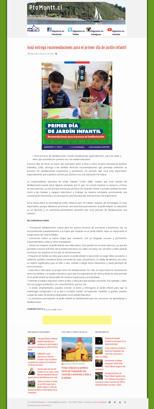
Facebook (49, 309)
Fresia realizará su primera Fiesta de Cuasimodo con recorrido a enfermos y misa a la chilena (76, 372)
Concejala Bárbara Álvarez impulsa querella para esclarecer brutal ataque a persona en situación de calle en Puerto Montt (43, 344)
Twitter (58, 309)
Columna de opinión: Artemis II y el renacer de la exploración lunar (115, 341)
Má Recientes (102, 332)
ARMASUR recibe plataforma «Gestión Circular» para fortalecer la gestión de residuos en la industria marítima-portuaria (42, 359)
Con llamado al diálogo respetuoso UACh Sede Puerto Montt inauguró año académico (110, 365)
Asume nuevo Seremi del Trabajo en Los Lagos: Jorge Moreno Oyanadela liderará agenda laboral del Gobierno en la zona (43, 373)
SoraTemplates (100, 402)
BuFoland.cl (46, 405)
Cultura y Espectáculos (74, 332)
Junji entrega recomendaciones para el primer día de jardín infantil (76, 47)
